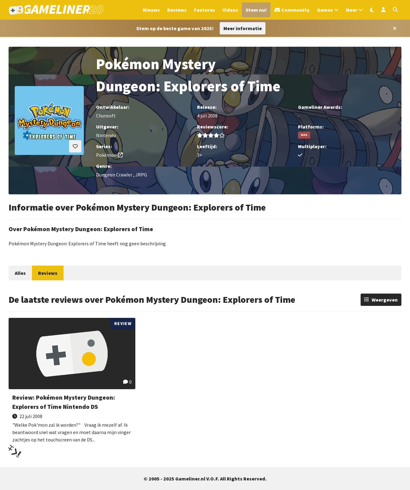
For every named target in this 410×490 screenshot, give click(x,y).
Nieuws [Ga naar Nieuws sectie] (151, 10)
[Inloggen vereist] (75, 146)
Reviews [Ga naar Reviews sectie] (177, 10)
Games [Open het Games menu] (325, 10)
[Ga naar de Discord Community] (292, 10)
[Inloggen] (383, 9)
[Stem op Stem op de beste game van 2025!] (175, 28)
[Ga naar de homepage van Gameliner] (56, 10)
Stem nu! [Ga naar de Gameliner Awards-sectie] (256, 10)
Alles (20, 273)
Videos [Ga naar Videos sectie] (230, 10)
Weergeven (385, 300)
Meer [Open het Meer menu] (351, 10)
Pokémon (106, 155)
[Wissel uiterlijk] (372, 10)
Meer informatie (242, 28)
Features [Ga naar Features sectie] (204, 10)
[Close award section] (393, 28)
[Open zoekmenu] (395, 9)
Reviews (47, 273)
